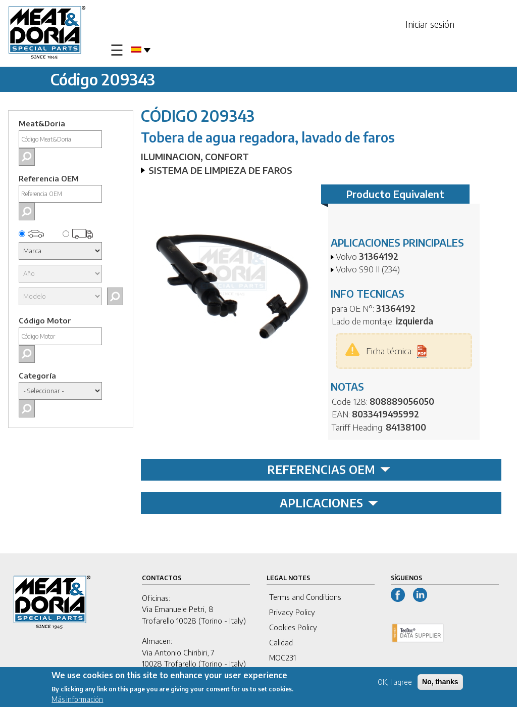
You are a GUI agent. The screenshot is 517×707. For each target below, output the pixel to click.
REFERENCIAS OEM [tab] (328, 469)
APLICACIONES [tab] (329, 503)
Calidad (281, 642)
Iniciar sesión (429, 24)
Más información (77, 700)
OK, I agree (395, 683)
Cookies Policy (293, 627)
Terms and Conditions (305, 596)
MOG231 (282, 657)
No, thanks (440, 683)
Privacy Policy (292, 612)
